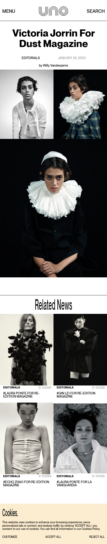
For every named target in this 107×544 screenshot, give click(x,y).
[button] (9, 537)
